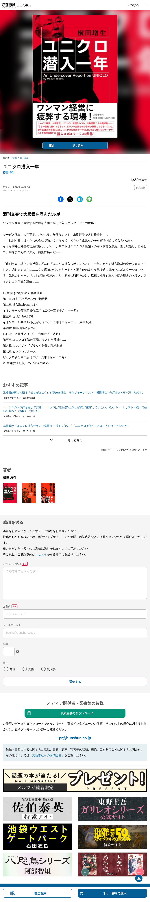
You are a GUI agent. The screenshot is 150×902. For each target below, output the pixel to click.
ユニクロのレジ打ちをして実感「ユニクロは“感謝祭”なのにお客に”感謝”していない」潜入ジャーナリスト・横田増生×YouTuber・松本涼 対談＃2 (75, 409)
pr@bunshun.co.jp (75, 737)
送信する (75, 681)
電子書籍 (24, 157)
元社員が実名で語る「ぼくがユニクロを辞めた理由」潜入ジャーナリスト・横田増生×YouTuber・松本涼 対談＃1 (73, 392)
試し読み (78, 145)
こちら (42, 554)
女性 (31, 669)
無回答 (51, 669)
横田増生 (9, 172)
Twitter (70, 199)
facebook (61, 199)
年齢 (5, 643)
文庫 (14, 157)
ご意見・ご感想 (12, 563)
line (89, 199)
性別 (5, 662)
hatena (80, 199)
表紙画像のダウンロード (77, 713)
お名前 (7, 606)
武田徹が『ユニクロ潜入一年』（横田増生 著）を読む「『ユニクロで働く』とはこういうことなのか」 (66, 425)
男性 (12, 669)
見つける (133, 5)
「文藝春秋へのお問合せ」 (46, 755)
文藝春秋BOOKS (16, 5)
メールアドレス (12, 625)
